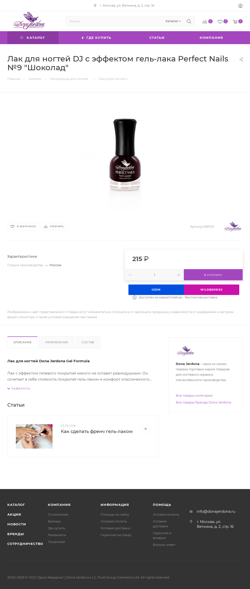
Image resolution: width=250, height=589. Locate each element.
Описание (22, 342)
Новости (16, 524)
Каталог (16, 505)
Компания (59, 505)
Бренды (15, 534)
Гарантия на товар (116, 535)
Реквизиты (57, 535)
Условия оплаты (114, 521)
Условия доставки (115, 528)
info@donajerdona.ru (216, 511)
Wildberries (211, 289)
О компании (58, 514)
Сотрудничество (25, 544)
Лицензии (56, 542)
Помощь (162, 505)
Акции (14, 514)
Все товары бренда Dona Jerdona (203, 402)
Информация (115, 505)
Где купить (56, 528)
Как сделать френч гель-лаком (97, 431)
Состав (88, 342)
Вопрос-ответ (164, 545)
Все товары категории (194, 395)
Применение (56, 342)
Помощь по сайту (115, 514)
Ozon (156, 289)
